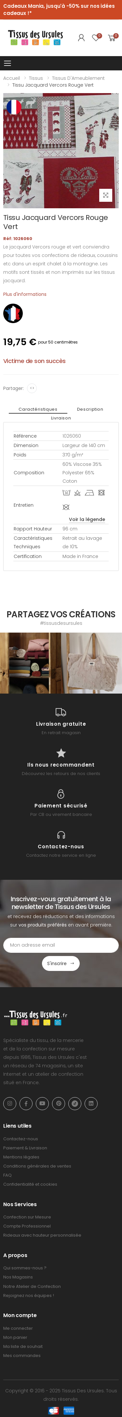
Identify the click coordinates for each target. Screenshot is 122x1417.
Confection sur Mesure (27, 1217)
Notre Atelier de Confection (32, 1286)
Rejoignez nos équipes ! (28, 1295)
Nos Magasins (18, 1277)
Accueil (11, 78)
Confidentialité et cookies (30, 1184)
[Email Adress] (61, 945)
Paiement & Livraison (25, 1148)
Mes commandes (22, 1355)
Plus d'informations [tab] (25, 294)
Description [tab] (90, 409)
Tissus (36, 78)
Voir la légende (87, 519)
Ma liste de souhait (23, 1346)
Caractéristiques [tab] (38, 409)
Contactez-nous (20, 1139)
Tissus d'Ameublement (78, 78)
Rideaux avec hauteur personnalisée (42, 1235)
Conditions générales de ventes (37, 1166)
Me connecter (18, 1328)
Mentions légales (21, 1157)
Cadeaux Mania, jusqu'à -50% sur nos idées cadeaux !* (59, 10)
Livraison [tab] (61, 418)
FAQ (7, 1175)
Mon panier (15, 1337)
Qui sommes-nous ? (25, 1268)
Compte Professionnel (27, 1226)
